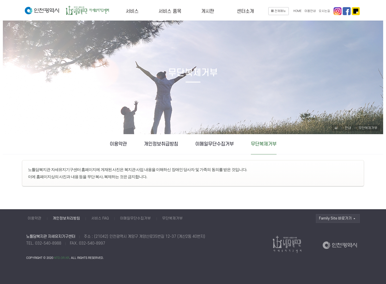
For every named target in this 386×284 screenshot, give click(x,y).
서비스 (132, 11)
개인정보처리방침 (66, 218)
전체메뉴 (278, 11)
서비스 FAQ (100, 218)
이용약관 (118, 144)
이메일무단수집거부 (214, 144)
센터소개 (245, 11)
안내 (348, 128)
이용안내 (310, 11)
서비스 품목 (170, 11)
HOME (297, 11)
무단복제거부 (368, 128)
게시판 (207, 11)
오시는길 (324, 11)
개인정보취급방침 (161, 144)
